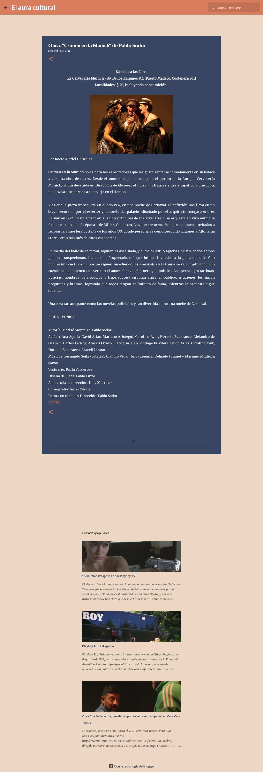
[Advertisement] (131, 489)
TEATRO (54, 402)
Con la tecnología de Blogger (131, 766)
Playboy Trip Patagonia (98, 646)
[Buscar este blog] (238, 7)
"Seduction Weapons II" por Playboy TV (108, 576)
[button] (50, 59)
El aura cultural (33, 7)
